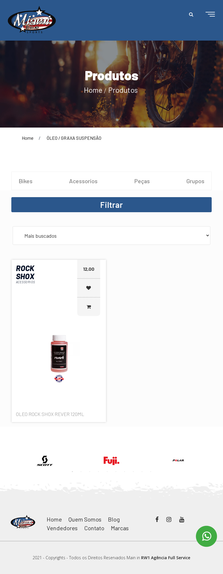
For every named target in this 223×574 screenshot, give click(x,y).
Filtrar (111, 205)
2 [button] (81, 472)
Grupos (195, 180)
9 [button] (142, 472)
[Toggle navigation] (205, 14)
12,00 (88, 269)
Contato (94, 527)
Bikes (26, 180)
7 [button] (124, 472)
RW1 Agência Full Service (165, 557)
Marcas (120, 527)
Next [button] (216, 447)
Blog (114, 519)
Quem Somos (85, 519)
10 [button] (151, 472)
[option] (44, 460)
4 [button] (98, 472)
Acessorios (83, 180)
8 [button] (133, 472)
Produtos (123, 90)
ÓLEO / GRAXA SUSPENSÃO (74, 138)
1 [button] (72, 472)
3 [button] (90, 472)
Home (93, 90)
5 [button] (107, 472)
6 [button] (116, 472)
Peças (142, 180)
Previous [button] (7, 447)
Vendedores (62, 527)
